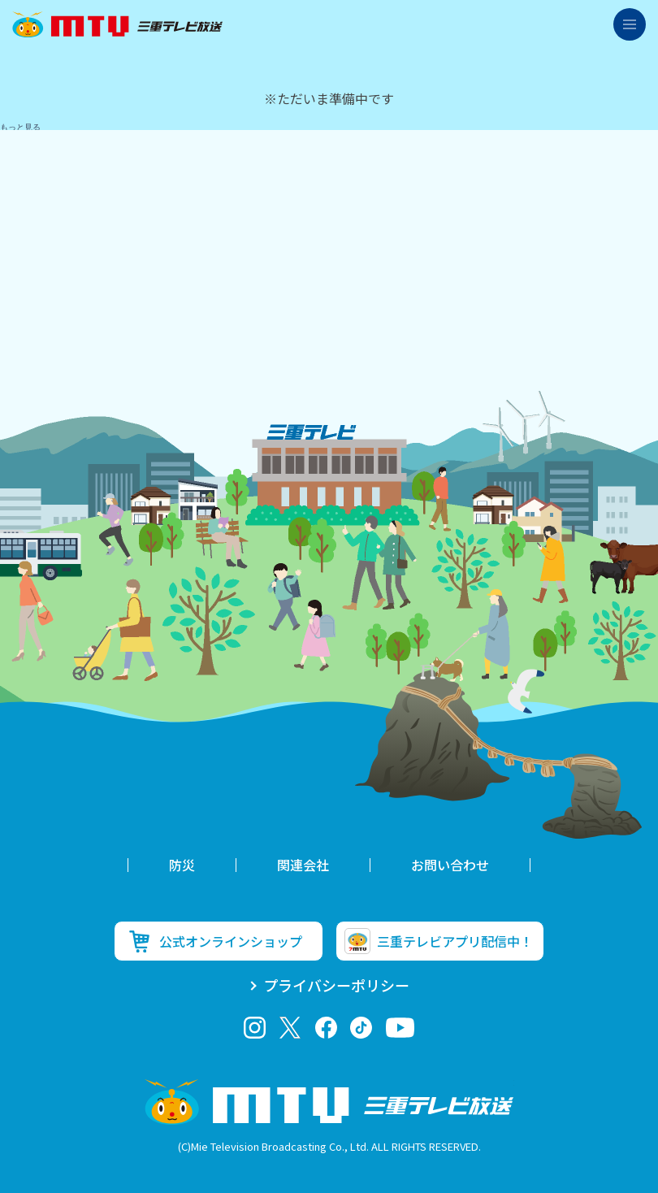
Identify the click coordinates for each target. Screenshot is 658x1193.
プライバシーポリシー (336, 985)
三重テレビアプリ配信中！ (455, 941)
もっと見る (20, 127)
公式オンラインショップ (230, 941)
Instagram (255, 1028)
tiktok (361, 1028)
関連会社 (303, 864)
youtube (400, 1027)
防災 (182, 864)
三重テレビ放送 (117, 24)
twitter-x (290, 1028)
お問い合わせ (450, 864)
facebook (326, 1028)
